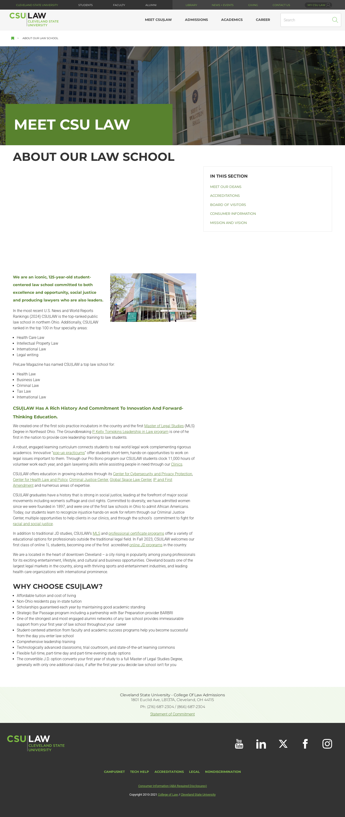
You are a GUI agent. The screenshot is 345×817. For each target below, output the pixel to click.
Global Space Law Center (130, 479)
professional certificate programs (136, 533)
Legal (194, 772)
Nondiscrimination (223, 772)
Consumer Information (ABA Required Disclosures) (172, 786)
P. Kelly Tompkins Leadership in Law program (130, 431)
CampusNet (114, 772)
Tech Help (139, 772)
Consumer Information (233, 213)
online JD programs (145, 545)
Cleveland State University (37, 5)
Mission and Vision (228, 223)
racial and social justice (33, 524)
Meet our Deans (226, 187)
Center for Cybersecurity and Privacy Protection (152, 474)
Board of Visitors (228, 205)
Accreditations (225, 195)
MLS (96, 533)
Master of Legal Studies (164, 426)
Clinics (176, 464)
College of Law (168, 794)
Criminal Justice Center (88, 479)
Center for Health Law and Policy (40, 479)
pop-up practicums (69, 453)
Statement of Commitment (172, 714)
